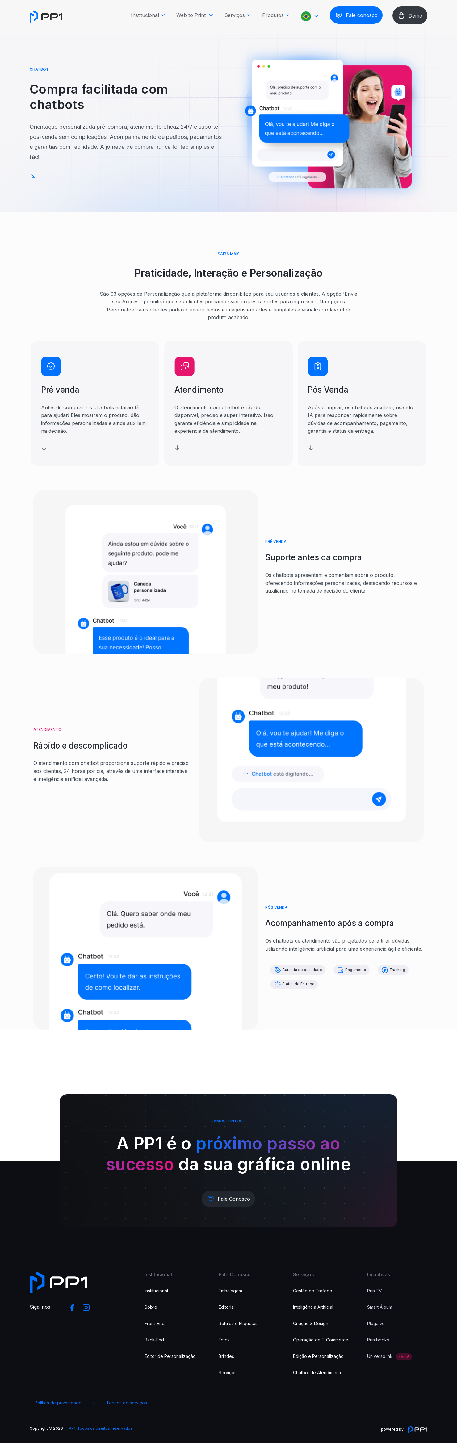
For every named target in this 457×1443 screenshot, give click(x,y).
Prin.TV (374, 1290)
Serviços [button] (234, 16)
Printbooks (378, 1339)
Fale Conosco (234, 1199)
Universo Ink (379, 1356)
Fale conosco (362, 16)
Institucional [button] (145, 16)
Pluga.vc (375, 1323)
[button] (310, 17)
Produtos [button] (273, 16)
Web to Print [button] (191, 16)
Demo (415, 17)
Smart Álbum (379, 1307)
